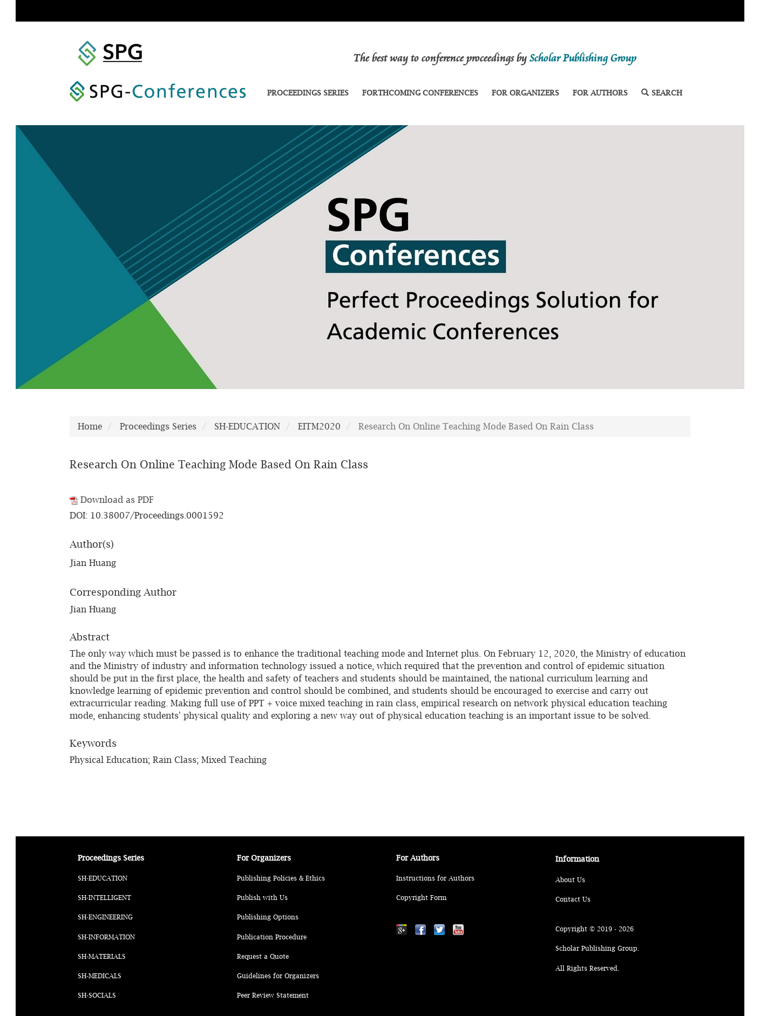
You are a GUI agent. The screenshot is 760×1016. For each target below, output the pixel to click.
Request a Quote (263, 956)
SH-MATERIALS (102, 956)
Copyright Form (421, 898)
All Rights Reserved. (587, 968)
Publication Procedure (272, 937)
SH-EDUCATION (247, 426)
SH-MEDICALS (99, 976)
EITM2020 (319, 426)
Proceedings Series (158, 426)
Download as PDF (112, 499)
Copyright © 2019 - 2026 (594, 929)
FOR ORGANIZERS (525, 92)
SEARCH (661, 92)
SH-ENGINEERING (105, 917)
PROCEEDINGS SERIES (308, 92)
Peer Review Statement (273, 995)
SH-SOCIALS (97, 995)
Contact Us (573, 899)
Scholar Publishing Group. (597, 948)
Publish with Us (262, 898)
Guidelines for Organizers (278, 976)
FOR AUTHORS (600, 92)
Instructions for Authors (435, 878)
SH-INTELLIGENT (104, 898)
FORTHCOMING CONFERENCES (420, 92)
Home (90, 426)
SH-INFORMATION (106, 937)
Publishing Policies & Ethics (281, 878)
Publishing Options (267, 917)
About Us (570, 880)
